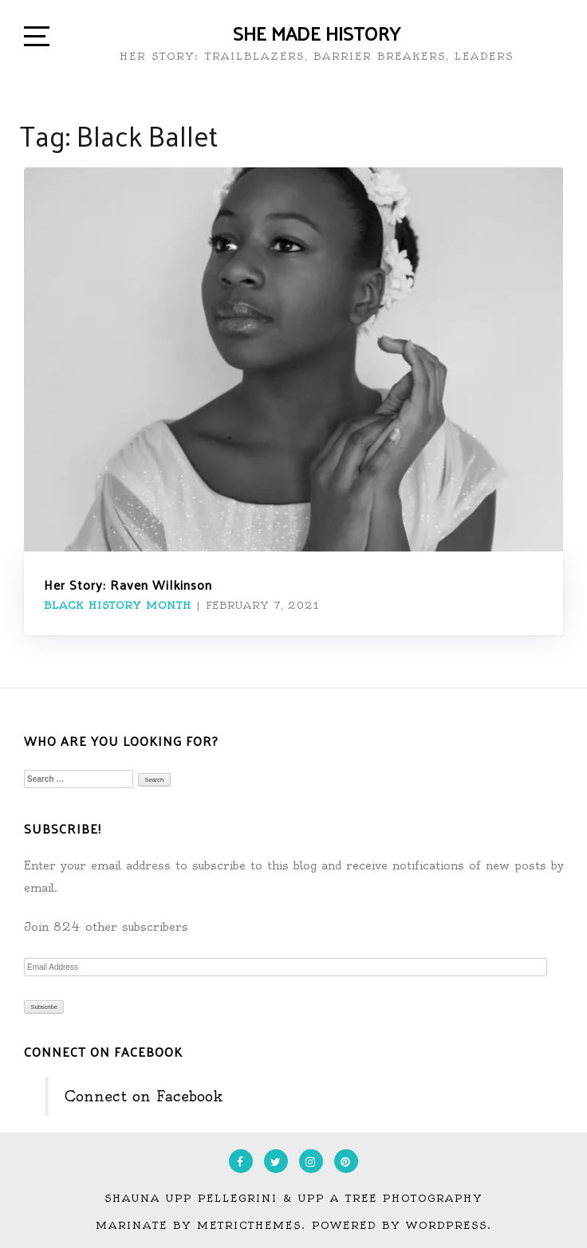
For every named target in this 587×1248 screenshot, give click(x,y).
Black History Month (117, 605)
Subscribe (44, 1007)
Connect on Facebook (103, 1051)
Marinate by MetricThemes (198, 1225)
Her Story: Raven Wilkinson (128, 584)
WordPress (446, 1225)
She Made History (316, 32)
